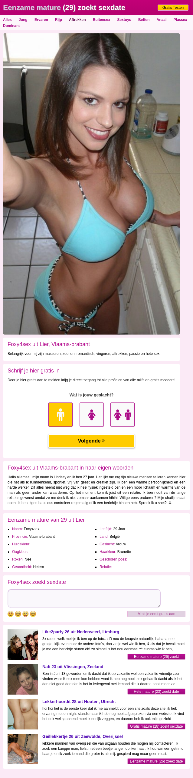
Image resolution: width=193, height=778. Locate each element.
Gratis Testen (173, 7)
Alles (7, 20)
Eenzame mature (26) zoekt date (156, 761)
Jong (23, 20)
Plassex (180, 20)
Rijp (58, 20)
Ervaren (41, 20)
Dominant (11, 26)
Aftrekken (77, 20)
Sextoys (124, 20)
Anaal (162, 20)
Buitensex (101, 20)
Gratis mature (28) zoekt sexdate (156, 726)
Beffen (143, 20)
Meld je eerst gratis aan (156, 614)
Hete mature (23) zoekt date (156, 691)
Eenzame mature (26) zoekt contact (156, 657)
